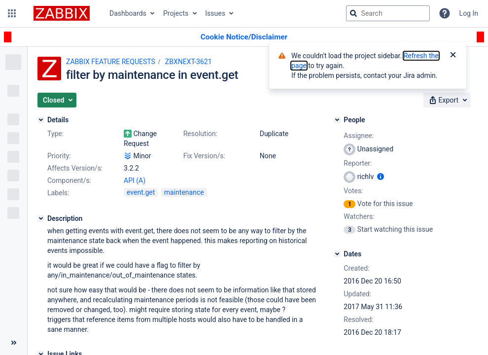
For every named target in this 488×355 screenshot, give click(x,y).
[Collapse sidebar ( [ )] (13, 342)
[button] (12, 13)
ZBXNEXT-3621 (188, 62)
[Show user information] (380, 176)
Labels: (58, 193)
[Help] (445, 13)
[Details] (40, 119)
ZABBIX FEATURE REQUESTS (110, 62)
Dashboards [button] (127, 13)
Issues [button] (215, 13)
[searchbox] (388, 13)
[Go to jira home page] (62, 13)
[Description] (40, 218)
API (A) (134, 180)
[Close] (453, 56)
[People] (337, 119)
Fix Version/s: (204, 156)
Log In (468, 13)
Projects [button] (175, 13)
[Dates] (337, 253)
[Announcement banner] (244, 37)
